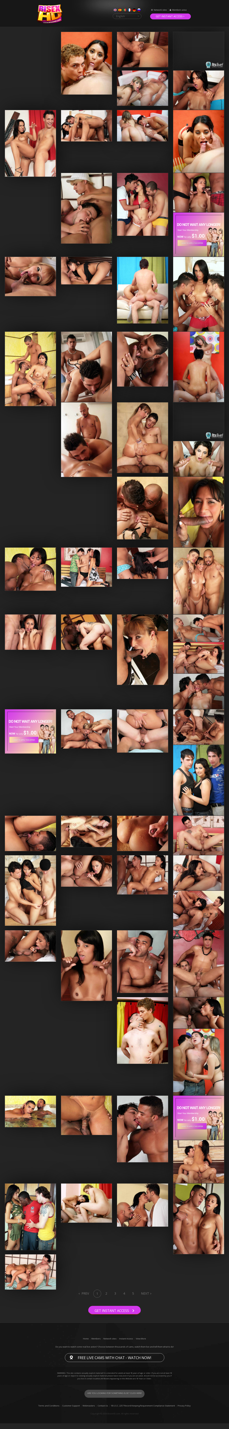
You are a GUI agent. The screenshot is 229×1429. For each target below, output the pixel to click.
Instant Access (126, 1344)
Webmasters (89, 1411)
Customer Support (71, 1411)
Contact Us (103, 1411)
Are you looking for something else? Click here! (114, 1399)
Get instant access (169, 16)
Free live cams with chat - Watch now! (114, 1363)
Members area (179, 10)
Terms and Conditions (48, 1411)
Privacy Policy (184, 1411)
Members (96, 1344)
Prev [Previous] (85, 1293)
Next (145, 1293)
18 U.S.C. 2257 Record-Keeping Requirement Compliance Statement (143, 1411)
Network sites (160, 10)
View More (141, 1344)
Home (86, 1344)
